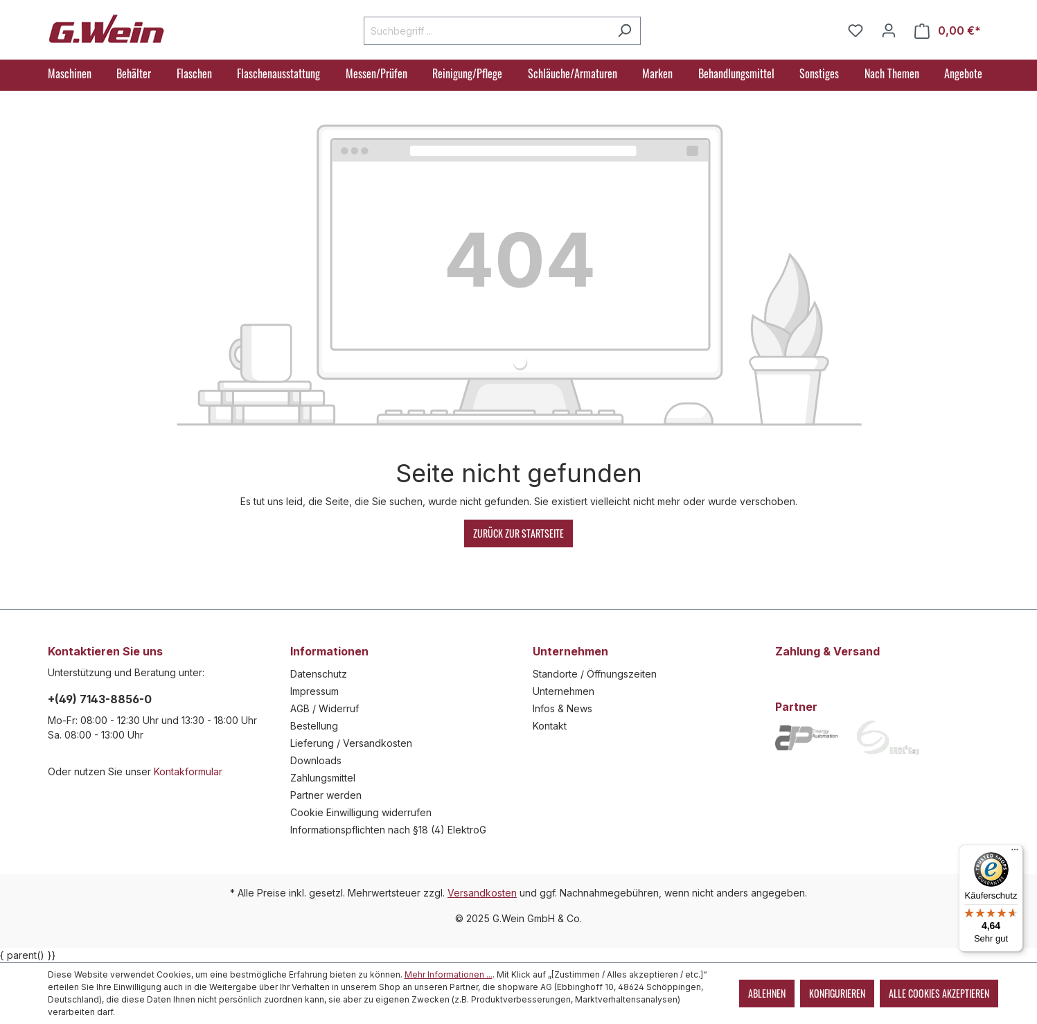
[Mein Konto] (888, 30)
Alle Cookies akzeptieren (939, 993)
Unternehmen (563, 691)
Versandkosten (482, 893)
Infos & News (562, 708)
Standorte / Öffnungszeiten (595, 674)
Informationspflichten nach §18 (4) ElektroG (388, 830)
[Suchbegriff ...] (486, 31)
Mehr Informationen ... (449, 974)
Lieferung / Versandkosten (351, 743)
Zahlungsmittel (322, 778)
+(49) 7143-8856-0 (100, 699)
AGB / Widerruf (324, 708)
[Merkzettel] (855, 30)
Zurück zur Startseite (518, 533)
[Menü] (1015, 853)
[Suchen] (624, 31)
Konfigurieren (837, 993)
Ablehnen (767, 993)
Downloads (316, 760)
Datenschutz (318, 674)
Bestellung (314, 726)
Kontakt (550, 726)
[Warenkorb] (947, 31)
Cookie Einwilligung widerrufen (361, 812)
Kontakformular (188, 771)
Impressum (314, 691)
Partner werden (326, 795)
